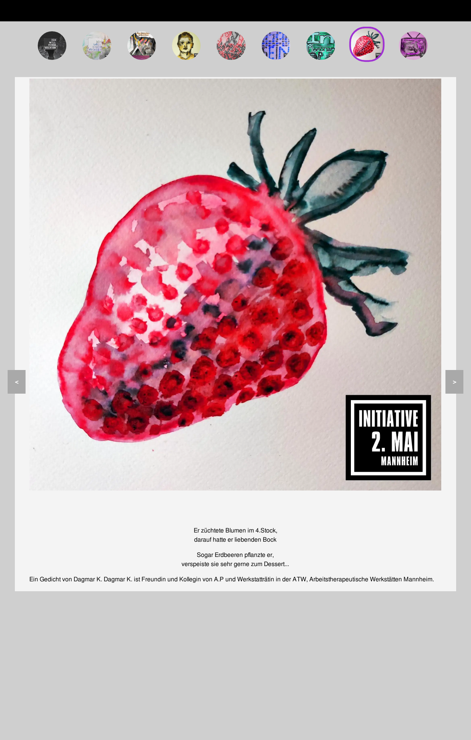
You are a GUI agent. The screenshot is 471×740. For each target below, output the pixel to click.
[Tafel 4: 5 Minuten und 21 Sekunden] (186, 45)
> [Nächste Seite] (454, 382)
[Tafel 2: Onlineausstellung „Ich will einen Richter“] (96, 45)
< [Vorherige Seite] (16, 382)
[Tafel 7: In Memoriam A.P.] (320, 45)
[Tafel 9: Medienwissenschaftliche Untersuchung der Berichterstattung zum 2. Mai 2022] (413, 45)
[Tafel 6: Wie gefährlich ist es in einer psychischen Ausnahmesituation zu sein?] (276, 45)
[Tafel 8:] (366, 44)
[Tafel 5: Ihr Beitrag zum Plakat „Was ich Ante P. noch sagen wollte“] (231, 45)
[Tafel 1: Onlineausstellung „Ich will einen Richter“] (52, 45)
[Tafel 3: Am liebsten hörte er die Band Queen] (141, 45)
